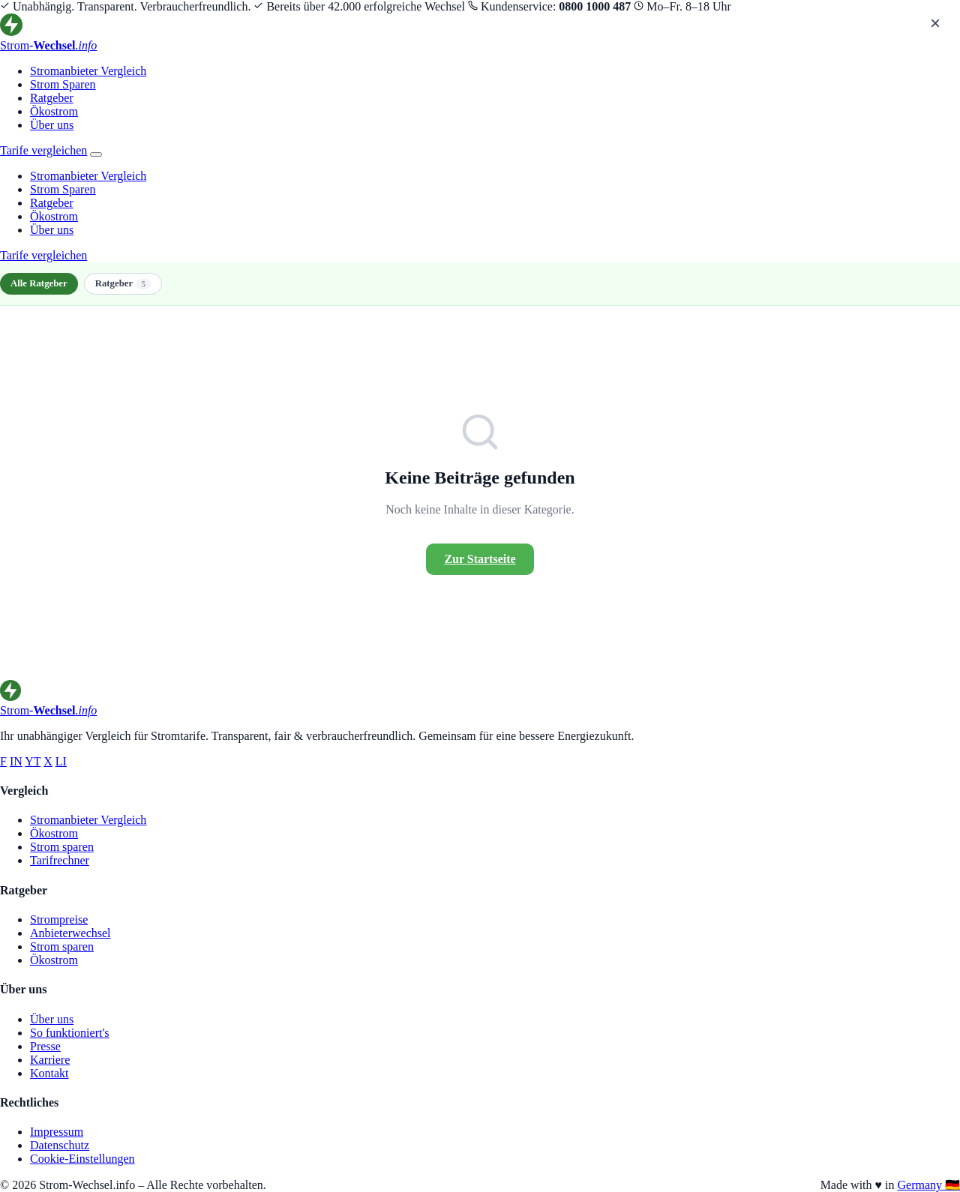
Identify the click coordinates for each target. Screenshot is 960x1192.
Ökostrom (54, 111)
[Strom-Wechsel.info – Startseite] (480, 32)
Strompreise (59, 919)
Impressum (56, 1131)
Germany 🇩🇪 (928, 1185)
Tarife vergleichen (43, 150)
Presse (45, 1046)
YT (32, 761)
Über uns (52, 124)
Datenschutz (59, 1145)
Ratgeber (52, 97)
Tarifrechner (59, 860)
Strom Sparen (63, 84)
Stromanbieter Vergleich (88, 70)
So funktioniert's (70, 1032)
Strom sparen (62, 846)
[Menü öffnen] (96, 154)
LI (61, 761)
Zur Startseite (479, 559)
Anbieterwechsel (70, 933)
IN (16, 761)
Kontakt (49, 1073)
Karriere (50, 1059)
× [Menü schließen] (935, 23)
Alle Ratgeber (39, 283)
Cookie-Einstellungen (82, 1158)
